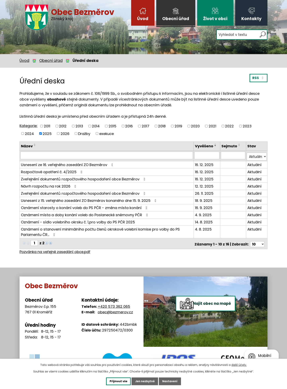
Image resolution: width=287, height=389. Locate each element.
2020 (195, 126)
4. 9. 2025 (204, 213)
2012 (63, 126)
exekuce (106, 133)
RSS (258, 79)
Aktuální (255, 163)
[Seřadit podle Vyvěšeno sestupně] (216, 146)
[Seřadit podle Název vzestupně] (35, 144)
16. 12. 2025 (205, 163)
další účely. (239, 365)
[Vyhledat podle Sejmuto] (233, 155)
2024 (29, 133)
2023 (247, 126)
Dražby (84, 133)
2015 (112, 126)
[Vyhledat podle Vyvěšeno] (207, 155)
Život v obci (215, 19)
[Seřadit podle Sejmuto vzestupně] (239, 144)
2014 (96, 126)
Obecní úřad (175, 19)
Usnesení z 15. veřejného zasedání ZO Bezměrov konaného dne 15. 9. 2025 (89, 199)
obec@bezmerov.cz (115, 309)
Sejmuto (229, 146)
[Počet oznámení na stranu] (257, 241)
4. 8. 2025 (204, 227)
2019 (178, 126)
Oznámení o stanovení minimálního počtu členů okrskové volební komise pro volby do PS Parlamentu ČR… (100, 230)
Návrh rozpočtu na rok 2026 (49, 184)
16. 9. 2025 (204, 206)
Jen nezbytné (145, 381)
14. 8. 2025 (204, 220)
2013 (79, 126)
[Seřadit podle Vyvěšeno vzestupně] (216, 144)
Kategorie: (28, 125)
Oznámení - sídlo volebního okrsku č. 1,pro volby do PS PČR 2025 (78, 220)
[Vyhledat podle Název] (107, 155)
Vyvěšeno (205, 146)
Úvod (142, 19)
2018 (162, 126)
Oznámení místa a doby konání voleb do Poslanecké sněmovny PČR (85, 213)
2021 (212, 126)
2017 (145, 126)
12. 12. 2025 (205, 184)
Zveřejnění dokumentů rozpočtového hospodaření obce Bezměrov (84, 177)
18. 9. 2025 (204, 199)
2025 (47, 133)
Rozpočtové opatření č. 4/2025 (52, 170)
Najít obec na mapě (217, 316)
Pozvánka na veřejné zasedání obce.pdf (55, 249)
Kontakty (251, 19)
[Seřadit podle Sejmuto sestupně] (239, 146)
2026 (65, 133)
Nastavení (174, 381)
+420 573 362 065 (114, 303)
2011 (47, 126)
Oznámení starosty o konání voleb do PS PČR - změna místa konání (85, 206)
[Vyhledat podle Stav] (257, 155)
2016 (129, 126)
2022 (229, 126)
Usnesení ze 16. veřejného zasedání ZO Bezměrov (68, 163)
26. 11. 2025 (205, 192)
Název (27, 146)
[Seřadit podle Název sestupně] (35, 146)
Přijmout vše (114, 381)
